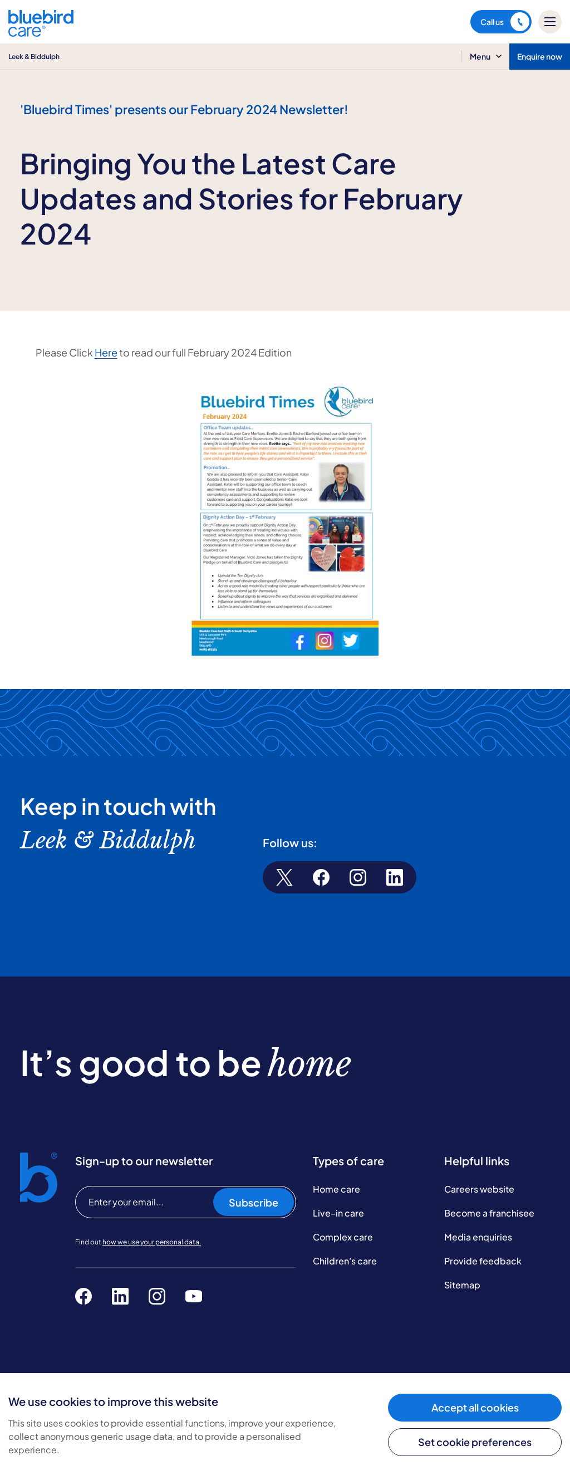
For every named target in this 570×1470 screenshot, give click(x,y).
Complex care (343, 1237)
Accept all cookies (475, 1407)
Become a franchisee (489, 1213)
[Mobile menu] (550, 21)
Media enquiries (478, 1237)
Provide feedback (483, 1261)
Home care (336, 1189)
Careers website (479, 1189)
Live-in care (338, 1213)
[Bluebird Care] (40, 32)
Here (106, 352)
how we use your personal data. (151, 1242)
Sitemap (462, 1285)
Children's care (345, 1261)
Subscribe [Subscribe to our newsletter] (253, 1202)
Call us (504, 21)
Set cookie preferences (475, 1441)
